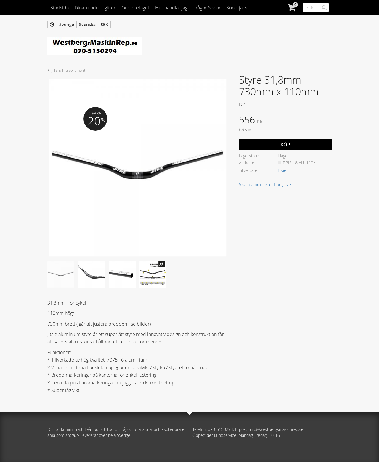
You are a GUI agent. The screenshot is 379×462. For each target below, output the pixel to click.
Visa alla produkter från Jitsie (265, 184)
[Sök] (324, 7)
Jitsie (282, 170)
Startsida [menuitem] (59, 7)
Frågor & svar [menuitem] (207, 7)
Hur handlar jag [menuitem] (171, 7)
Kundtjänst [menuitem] (238, 7)
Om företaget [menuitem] (135, 7)
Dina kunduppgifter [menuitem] (95, 7)
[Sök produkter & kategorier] (316, 7)
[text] (285, 120)
